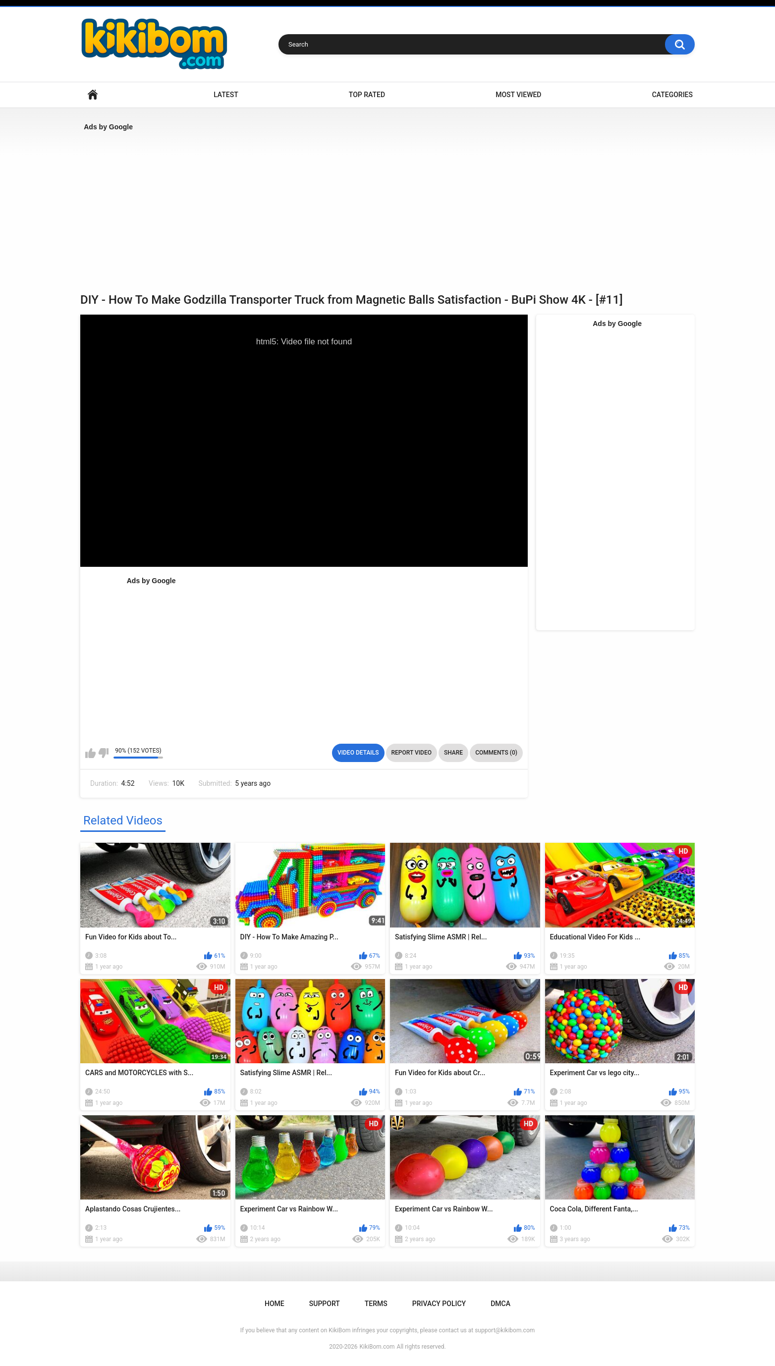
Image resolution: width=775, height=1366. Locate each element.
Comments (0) (496, 752)
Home (92, 95)
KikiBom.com (377, 1346)
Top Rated (367, 95)
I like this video (90, 753)
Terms (376, 1304)
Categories (672, 95)
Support (324, 1304)
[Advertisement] (377, 208)
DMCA (500, 1304)
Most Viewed (518, 95)
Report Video (411, 752)
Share (453, 752)
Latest (226, 95)
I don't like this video (103, 753)
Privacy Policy (439, 1304)
